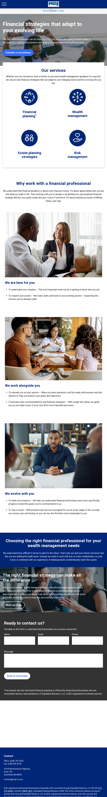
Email (40, 634)
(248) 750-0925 (17, 761)
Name (7, 634)
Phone (75, 634)
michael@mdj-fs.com (13, 779)
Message (8, 651)
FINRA (24, 791)
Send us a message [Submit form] (17, 676)
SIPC (30, 791)
